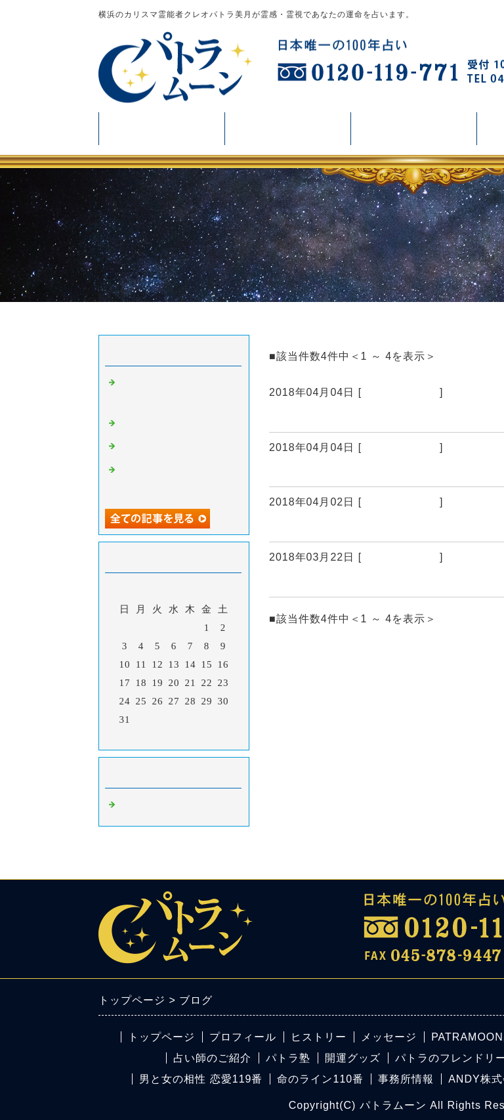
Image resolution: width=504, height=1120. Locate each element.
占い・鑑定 (287, 133)
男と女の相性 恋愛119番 (200, 1079)
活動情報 (413, 133)
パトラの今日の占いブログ (344, 581)
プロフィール (161, 128)
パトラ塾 (288, 1058)
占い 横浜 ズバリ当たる (335, 470)
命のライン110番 (320, 1079)
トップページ (161, 1037)
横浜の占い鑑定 (401, 392)
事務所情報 (406, 1079)
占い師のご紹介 (212, 1058)
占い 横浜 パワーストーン (341, 416)
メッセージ (389, 1037)
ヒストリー (318, 1037)
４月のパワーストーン (331, 525)
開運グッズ (353, 1058)
